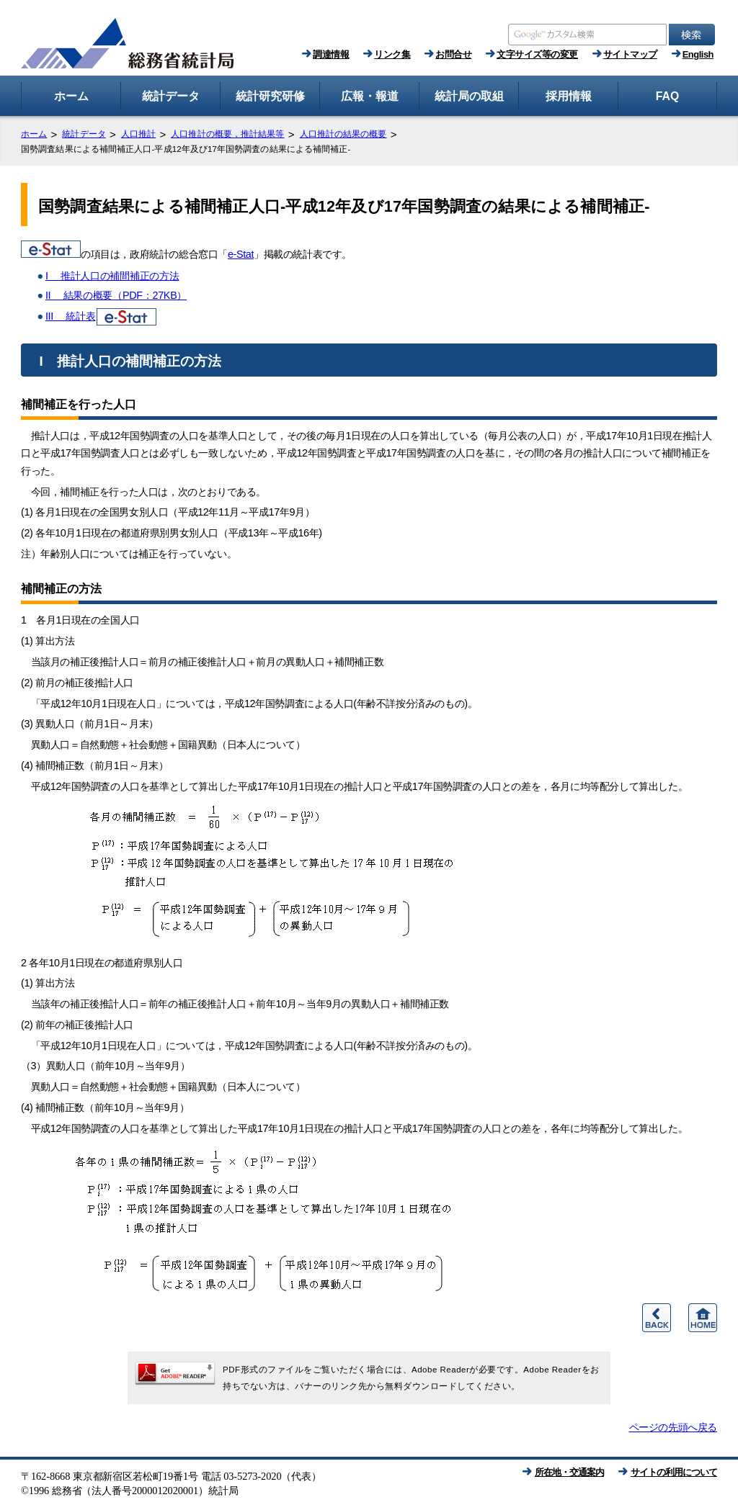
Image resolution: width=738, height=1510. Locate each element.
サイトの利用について (674, 1472)
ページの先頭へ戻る (673, 1427)
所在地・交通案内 (569, 1472)
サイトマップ (630, 54)
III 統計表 (101, 316)
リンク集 (392, 54)
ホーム (34, 134)
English (698, 54)
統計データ (84, 134)
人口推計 (138, 134)
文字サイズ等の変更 (537, 54)
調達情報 (331, 54)
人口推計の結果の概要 (343, 134)
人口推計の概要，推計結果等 (227, 134)
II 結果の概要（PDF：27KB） (116, 295)
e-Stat (241, 254)
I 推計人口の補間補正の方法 (112, 276)
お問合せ (453, 54)
